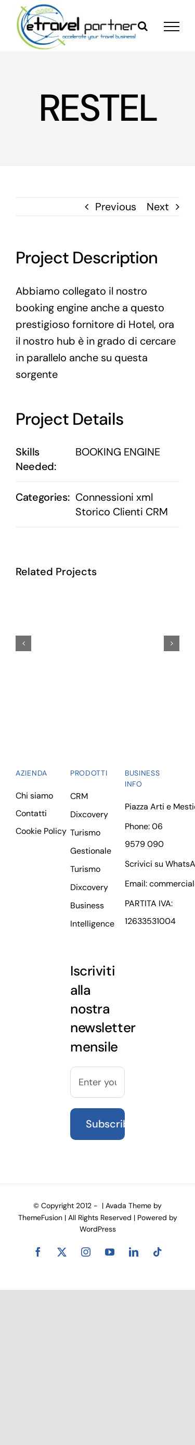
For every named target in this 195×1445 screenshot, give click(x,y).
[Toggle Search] (143, 26)
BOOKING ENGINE (117, 452)
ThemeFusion (40, 1217)
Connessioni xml (114, 497)
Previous (115, 206)
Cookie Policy (41, 831)
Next (158, 206)
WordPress (98, 1229)
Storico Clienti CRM (121, 511)
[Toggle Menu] (171, 26)
